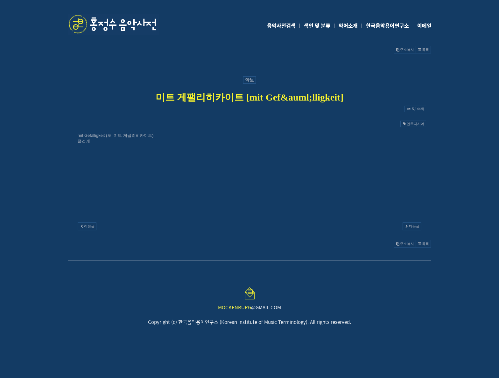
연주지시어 (413, 124)
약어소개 (348, 25)
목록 (423, 50)
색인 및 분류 (317, 25)
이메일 (424, 25)
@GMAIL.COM (249, 307)
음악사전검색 (281, 25)
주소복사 (405, 50)
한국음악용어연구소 (387, 25)
